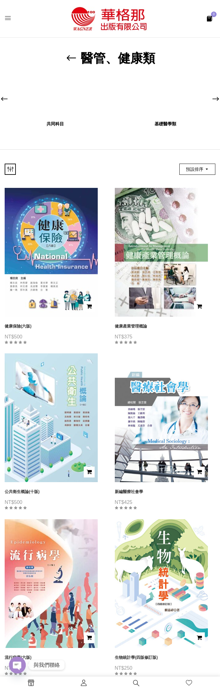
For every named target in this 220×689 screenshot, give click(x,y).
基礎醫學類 (165, 124)
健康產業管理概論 (131, 326)
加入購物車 (89, 306)
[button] (209, 18)
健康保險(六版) (18, 326)
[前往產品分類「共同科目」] (55, 96)
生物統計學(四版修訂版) (136, 657)
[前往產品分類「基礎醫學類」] (165, 96)
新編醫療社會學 (129, 492)
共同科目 (55, 124)
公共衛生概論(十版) (22, 492)
